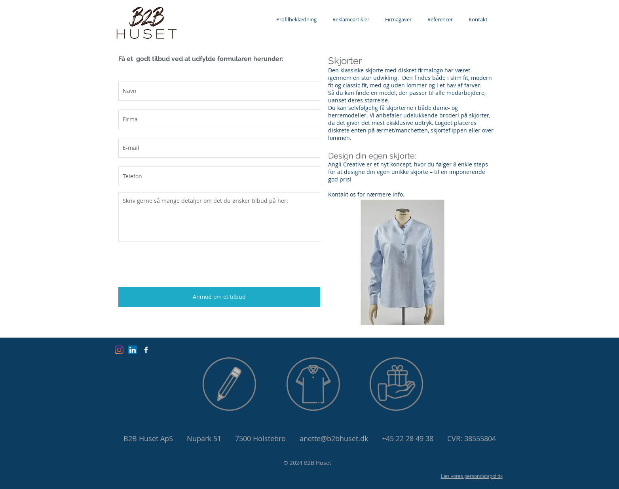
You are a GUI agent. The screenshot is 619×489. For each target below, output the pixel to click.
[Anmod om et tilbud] (219, 297)
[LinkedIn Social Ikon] (132, 350)
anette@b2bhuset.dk (334, 438)
